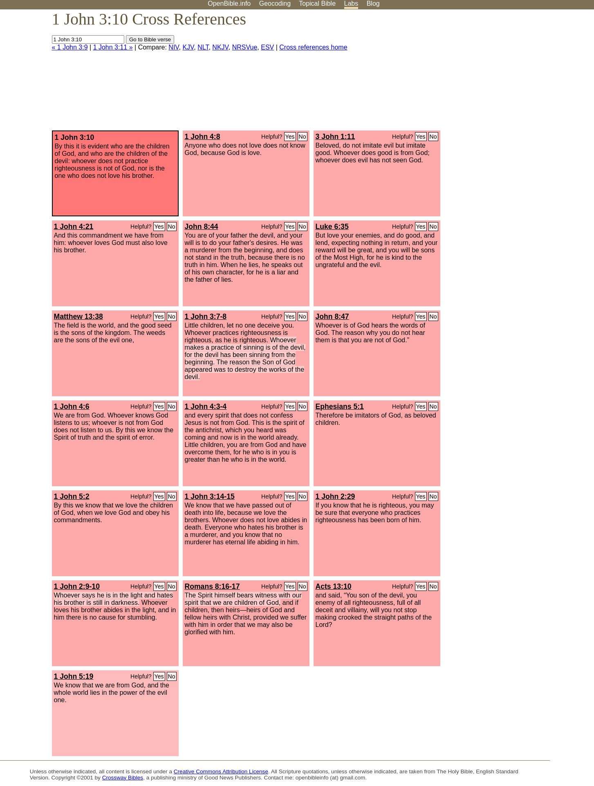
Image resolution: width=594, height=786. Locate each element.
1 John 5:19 (74, 676)
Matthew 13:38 (78, 316)
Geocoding (275, 3)
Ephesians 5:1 (340, 406)
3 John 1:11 (335, 136)
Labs (351, 3)
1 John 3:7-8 (206, 316)
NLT (202, 47)
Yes (290, 136)
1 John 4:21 (74, 226)
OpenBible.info (229, 3)
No (302, 136)
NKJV (220, 47)
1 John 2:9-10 (77, 586)
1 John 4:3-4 (206, 406)
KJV (188, 47)
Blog (373, 3)
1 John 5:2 (72, 496)
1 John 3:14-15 (210, 496)
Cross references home (313, 47)
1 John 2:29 (335, 496)
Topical (317, 3)
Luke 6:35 (332, 226)
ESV (267, 47)
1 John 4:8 (202, 136)
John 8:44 (201, 226)
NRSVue (245, 47)
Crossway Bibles (122, 778)
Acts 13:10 (334, 586)
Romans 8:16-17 (212, 586)
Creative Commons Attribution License (221, 771)
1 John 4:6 (72, 406)
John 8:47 (332, 316)
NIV (173, 47)
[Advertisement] (511, 73)
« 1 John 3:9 (70, 47)
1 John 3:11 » (113, 47)
